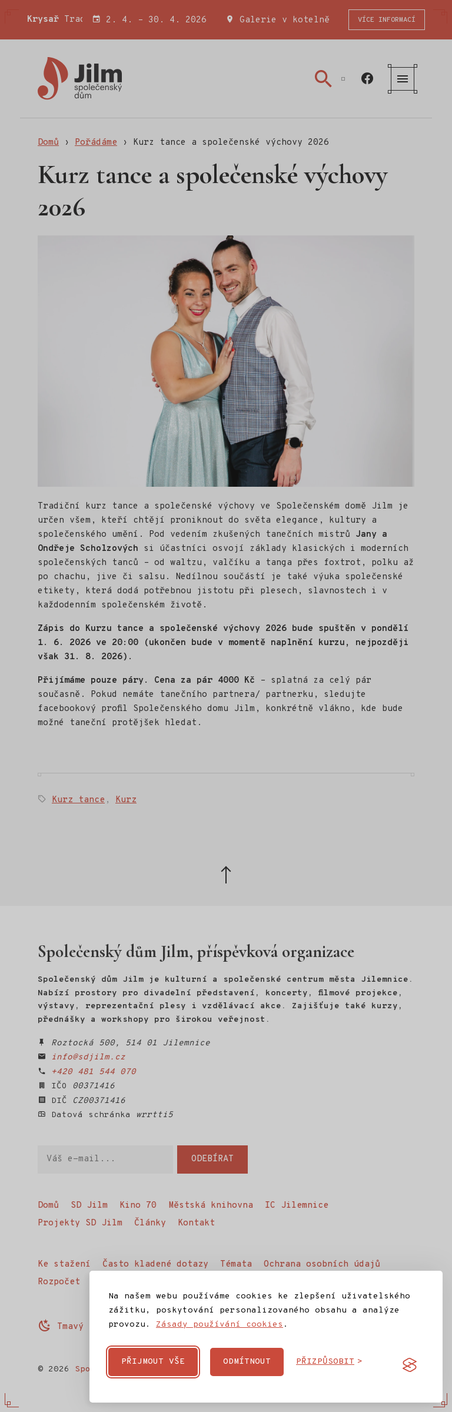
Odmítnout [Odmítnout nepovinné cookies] (247, 1362)
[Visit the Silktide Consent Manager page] (410, 1365)
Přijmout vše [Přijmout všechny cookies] (153, 1362)
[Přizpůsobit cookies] (329, 1362)
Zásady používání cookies (219, 1325)
